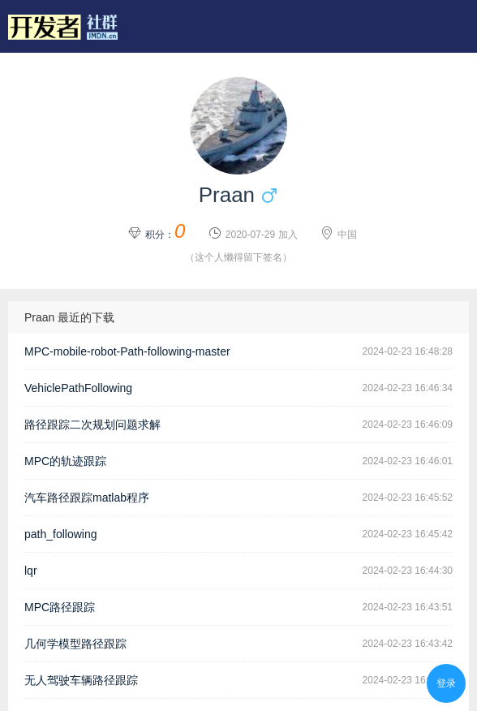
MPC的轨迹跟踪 (65, 461)
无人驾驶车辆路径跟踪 (81, 680)
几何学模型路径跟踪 (75, 643)
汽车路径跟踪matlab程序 (86, 497)
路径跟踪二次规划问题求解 (92, 424)
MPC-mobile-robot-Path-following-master (127, 351)
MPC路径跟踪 (59, 607)
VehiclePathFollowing (78, 387)
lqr (30, 570)
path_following (60, 534)
